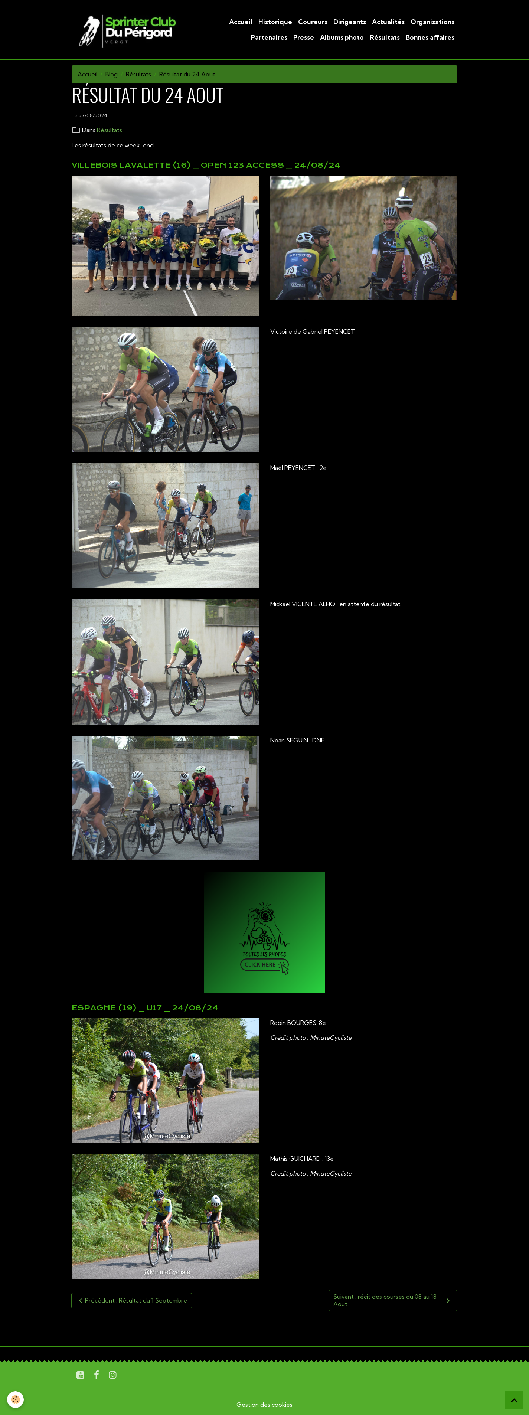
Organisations (432, 22)
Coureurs (312, 22)
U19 (96, 1327)
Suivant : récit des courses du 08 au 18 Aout (393, 1300)
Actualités (388, 22)
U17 (79, 1327)
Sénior (116, 1327)
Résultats (385, 37)
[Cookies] (15, 1399)
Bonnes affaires (430, 37)
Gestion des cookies (264, 1404)
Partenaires (269, 37)
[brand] (126, 29)
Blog (111, 74)
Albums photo (342, 37)
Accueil (240, 22)
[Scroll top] (514, 1400)
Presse (303, 37)
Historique (275, 22)
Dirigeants (349, 22)
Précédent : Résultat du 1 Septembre (132, 1300)
